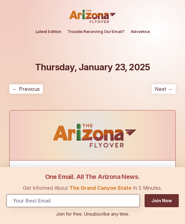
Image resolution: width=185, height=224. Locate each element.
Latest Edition (48, 31)
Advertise (140, 31)
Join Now (161, 200)
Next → (164, 89)
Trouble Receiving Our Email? (96, 31)
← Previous (26, 89)
